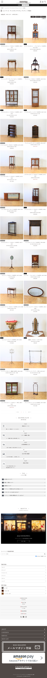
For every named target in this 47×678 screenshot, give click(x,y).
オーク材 (5, 588)
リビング (3, 567)
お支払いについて (7, 479)
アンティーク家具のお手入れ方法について (12, 489)
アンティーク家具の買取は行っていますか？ (13, 495)
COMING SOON (23, 598)
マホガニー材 (6, 591)
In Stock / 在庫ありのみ (41, 556)
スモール (3, 578)
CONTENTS (5, 632)
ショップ (3, 581)
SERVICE (4, 635)
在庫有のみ (44, 18)
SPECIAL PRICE (23, 607)
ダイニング (3, 570)
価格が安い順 (43, 16)
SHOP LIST (5, 639)
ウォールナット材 (7, 594)
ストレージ (3, 575)
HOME (2, 8)
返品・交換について (7, 482)
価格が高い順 (38, 16)
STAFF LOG (23, 613)
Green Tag (23, 603)
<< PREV (17, 412)
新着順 (33, 16)
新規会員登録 (23, 611)
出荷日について (6, 486)
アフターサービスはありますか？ (10, 492)
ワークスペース (4, 572)
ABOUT (4, 629)
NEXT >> (29, 412)
